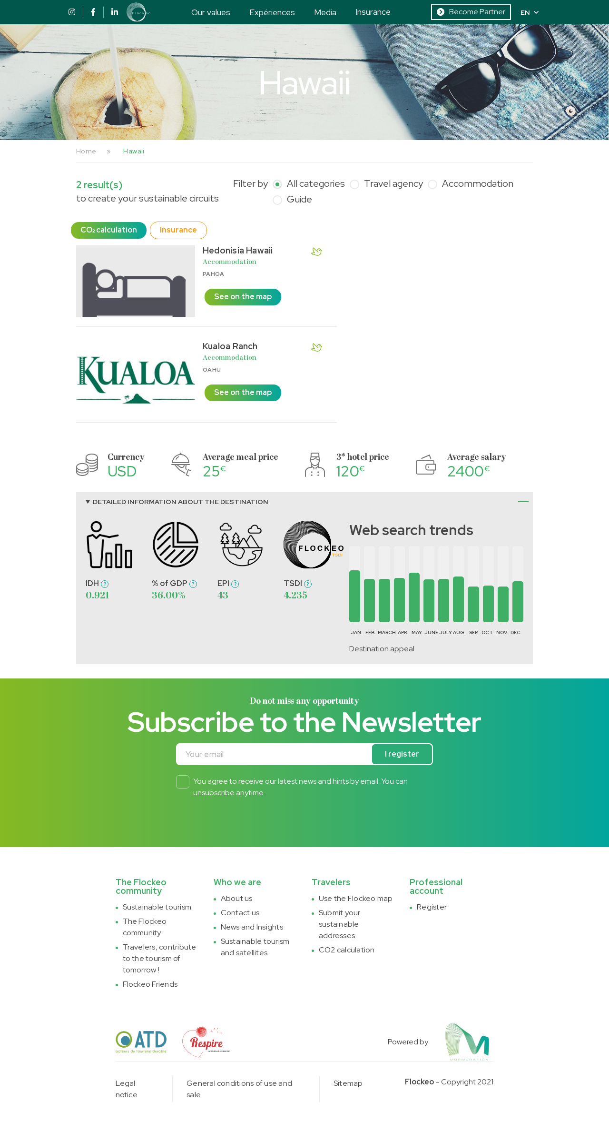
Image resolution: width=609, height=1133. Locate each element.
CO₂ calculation (108, 230)
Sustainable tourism (157, 907)
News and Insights (252, 927)
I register (402, 754)
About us (237, 898)
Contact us (240, 913)
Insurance (373, 11)
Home (86, 151)
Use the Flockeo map (356, 898)
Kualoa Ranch (230, 346)
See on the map (243, 297)
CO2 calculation (347, 950)
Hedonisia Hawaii (238, 250)
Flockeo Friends (150, 984)
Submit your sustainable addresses (340, 924)
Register (432, 907)
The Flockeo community (145, 927)
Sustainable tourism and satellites (255, 947)
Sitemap (348, 1083)
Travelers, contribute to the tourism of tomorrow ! (159, 958)
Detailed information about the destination (180, 501)
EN (530, 12)
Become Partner (471, 12)
